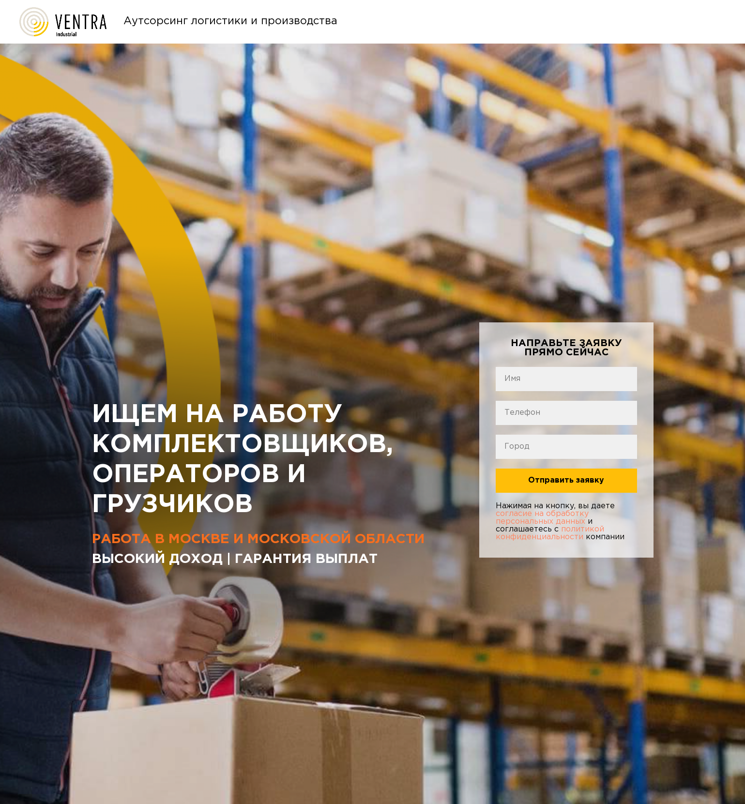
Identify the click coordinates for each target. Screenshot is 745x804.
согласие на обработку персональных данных (542, 517)
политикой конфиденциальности (550, 533)
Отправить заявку (566, 480)
